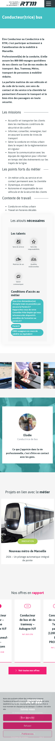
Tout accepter (27, 717)
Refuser (27, 725)
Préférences (28, 734)
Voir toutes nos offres (27, 670)
